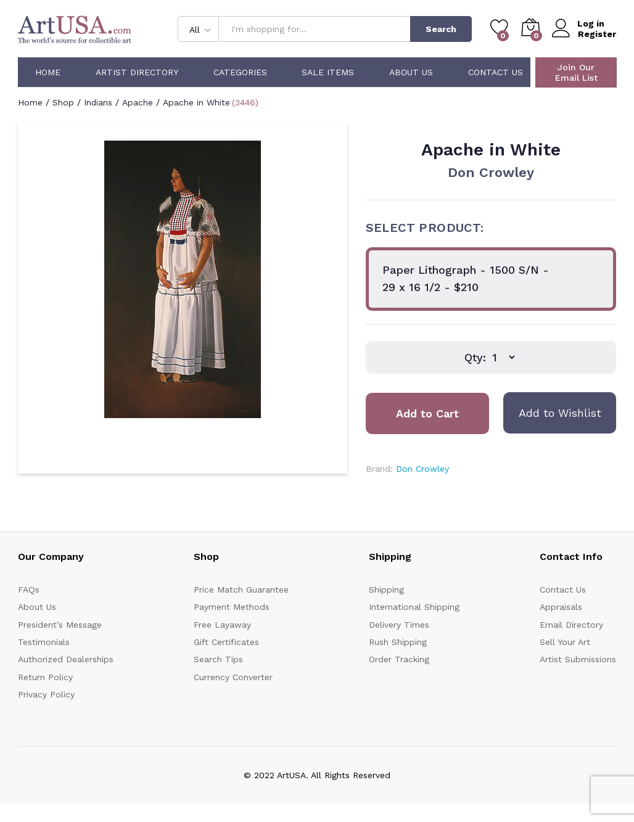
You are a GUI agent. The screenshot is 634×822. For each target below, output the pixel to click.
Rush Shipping (398, 642)
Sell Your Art (565, 642)
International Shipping (414, 607)
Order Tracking (399, 659)
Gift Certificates (226, 642)
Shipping (386, 589)
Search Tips (218, 659)
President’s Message (60, 625)
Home (47, 72)
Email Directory (571, 625)
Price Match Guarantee (241, 589)
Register (597, 34)
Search (441, 29)
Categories (240, 72)
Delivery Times (399, 625)
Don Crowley (491, 172)
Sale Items (328, 72)
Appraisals (561, 607)
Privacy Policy (46, 694)
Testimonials (44, 642)
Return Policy (45, 677)
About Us (411, 72)
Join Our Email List (576, 72)
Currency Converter (233, 677)
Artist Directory (137, 72)
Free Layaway (222, 625)
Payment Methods (232, 607)
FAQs (28, 589)
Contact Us (495, 72)
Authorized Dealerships (65, 659)
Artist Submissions (578, 659)
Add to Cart (427, 413)
